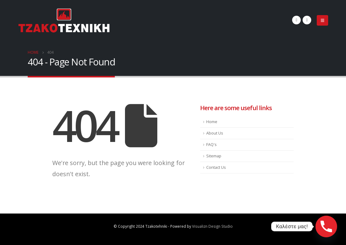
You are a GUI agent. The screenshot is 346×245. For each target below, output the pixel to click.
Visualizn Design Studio (212, 226)
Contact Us (216, 167)
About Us (214, 133)
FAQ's (211, 144)
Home (211, 121)
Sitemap (213, 156)
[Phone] (326, 226)
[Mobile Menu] (322, 20)
